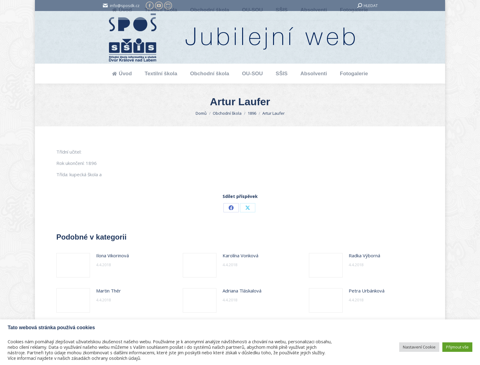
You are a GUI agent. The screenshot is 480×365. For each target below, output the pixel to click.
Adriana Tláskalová (242, 291)
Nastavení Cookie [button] (419, 347)
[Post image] (73, 265)
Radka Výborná (364, 255)
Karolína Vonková (240, 255)
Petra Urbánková (366, 291)
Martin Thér (108, 291)
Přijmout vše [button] (457, 347)
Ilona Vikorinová (112, 255)
